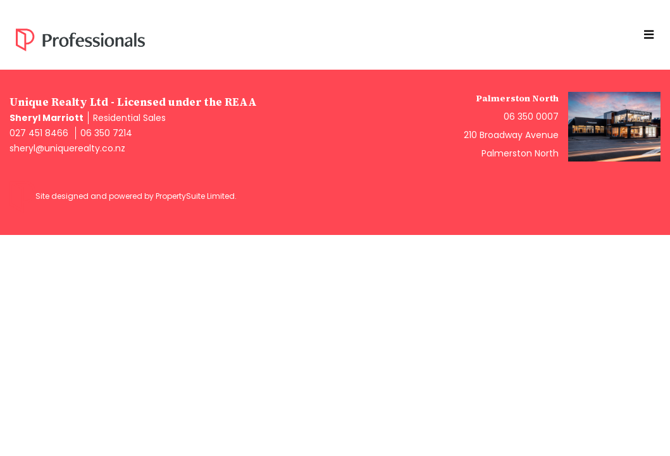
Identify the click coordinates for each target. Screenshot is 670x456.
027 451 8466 (38, 133)
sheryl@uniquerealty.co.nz (67, 148)
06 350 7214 (106, 133)
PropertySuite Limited (195, 196)
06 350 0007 (531, 116)
